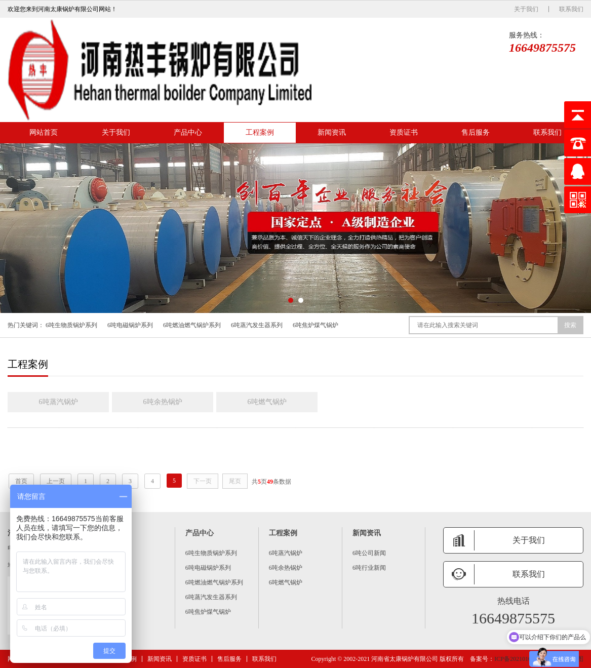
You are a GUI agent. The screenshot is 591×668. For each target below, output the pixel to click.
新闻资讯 (332, 132)
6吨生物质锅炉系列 (71, 325)
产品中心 (188, 132)
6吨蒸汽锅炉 (58, 402)
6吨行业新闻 (369, 567)
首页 (21, 481)
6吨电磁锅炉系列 (130, 325)
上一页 (56, 481)
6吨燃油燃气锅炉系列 (192, 325)
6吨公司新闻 (369, 553)
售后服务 (475, 132)
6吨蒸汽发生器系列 (257, 325)
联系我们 (571, 9)
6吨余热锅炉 (162, 402)
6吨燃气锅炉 (267, 402)
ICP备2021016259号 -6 (523, 658)
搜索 (570, 325)
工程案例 (260, 132)
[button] (290, 300)
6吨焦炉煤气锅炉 (315, 325)
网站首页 (43, 132)
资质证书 (403, 132)
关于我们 (526, 9)
